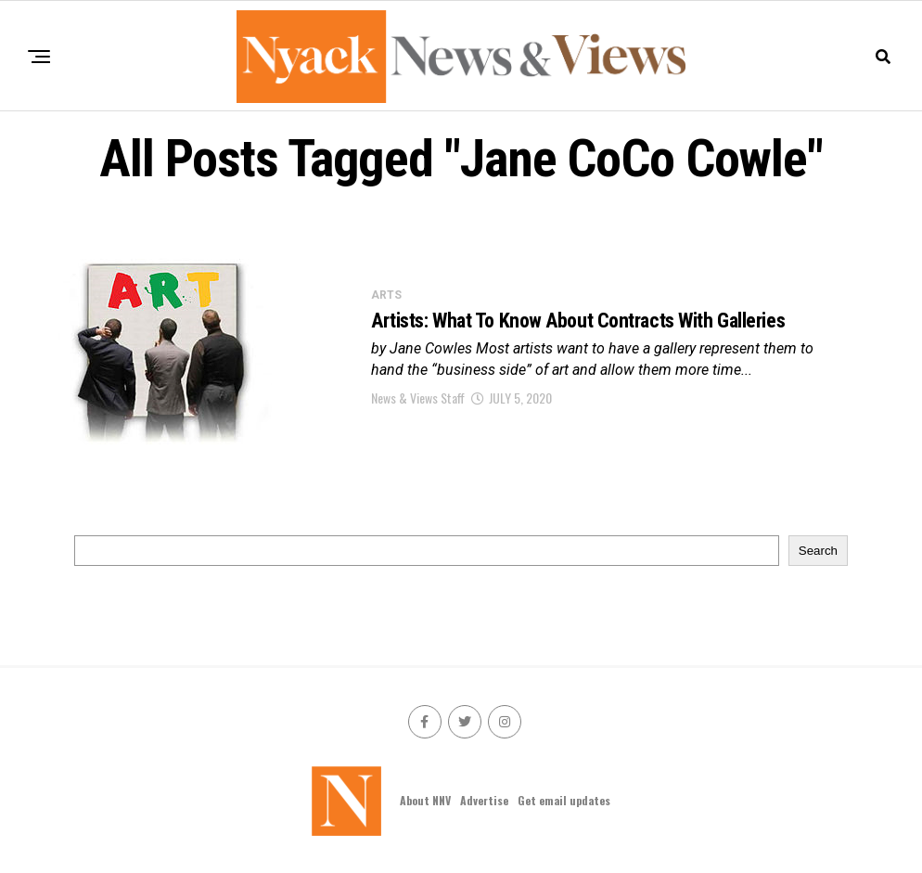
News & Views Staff (418, 397)
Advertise (484, 800)
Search (818, 551)
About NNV (425, 800)
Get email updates (564, 800)
